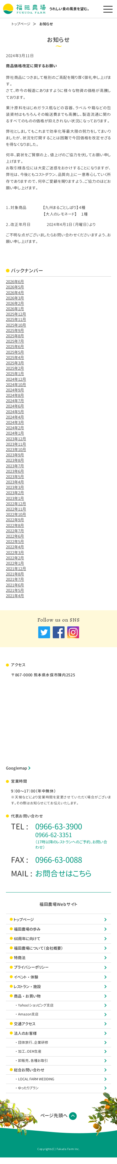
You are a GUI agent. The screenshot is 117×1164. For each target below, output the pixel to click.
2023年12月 (16, 438)
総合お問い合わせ (29, 1070)
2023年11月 (16, 444)
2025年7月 (15, 341)
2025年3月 (15, 363)
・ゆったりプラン (28, 1088)
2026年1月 (15, 308)
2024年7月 (15, 400)
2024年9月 (15, 390)
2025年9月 (15, 330)
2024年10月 (16, 384)
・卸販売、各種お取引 (33, 1060)
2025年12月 (16, 314)
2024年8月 (15, 395)
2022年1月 (15, 563)
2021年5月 (15, 590)
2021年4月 (15, 595)
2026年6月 (15, 281)
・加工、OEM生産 (29, 1051)
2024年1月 (15, 433)
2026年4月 (15, 292)
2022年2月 (15, 558)
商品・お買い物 (27, 996)
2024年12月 (16, 379)
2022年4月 (15, 547)
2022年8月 (15, 525)
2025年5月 (15, 352)
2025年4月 (15, 357)
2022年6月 (15, 536)
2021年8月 (15, 574)
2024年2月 (15, 427)
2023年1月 (15, 498)
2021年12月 (16, 568)
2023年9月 (15, 455)
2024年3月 (15, 422)
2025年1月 (15, 373)
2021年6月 (15, 585)
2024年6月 (15, 406)
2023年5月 (15, 476)
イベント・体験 (26, 977)
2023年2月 (15, 492)
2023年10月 (16, 449)
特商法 (19, 957)
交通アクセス (25, 1023)
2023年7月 (15, 466)
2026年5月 (15, 287)
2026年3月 (15, 298)
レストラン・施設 (27, 986)
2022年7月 (15, 530)
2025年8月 (15, 335)
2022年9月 (15, 519)
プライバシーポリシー (31, 967)
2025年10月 (16, 325)
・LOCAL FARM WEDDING (36, 1079)
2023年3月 (15, 487)
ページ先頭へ (58, 1116)
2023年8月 (15, 460)
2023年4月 (15, 482)
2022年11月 (16, 509)
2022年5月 (15, 541)
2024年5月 (15, 411)
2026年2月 (15, 303)
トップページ (21, 23)
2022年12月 (16, 503)
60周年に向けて (27, 938)
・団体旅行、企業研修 (33, 1042)
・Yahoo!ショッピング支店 (36, 1005)
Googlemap (16, 768)
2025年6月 (15, 346)
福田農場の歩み (27, 929)
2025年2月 (15, 368)
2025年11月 (16, 319)
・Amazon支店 (28, 1014)
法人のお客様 (25, 1033)
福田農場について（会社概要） (38, 948)
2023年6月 (15, 471)
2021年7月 (15, 579)
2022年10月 (16, 514)
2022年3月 (15, 552)
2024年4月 (15, 417)
